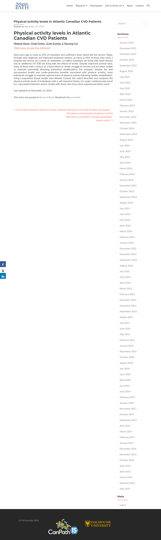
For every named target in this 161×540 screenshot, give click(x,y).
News (130, 5)
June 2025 (125, 82)
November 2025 (128, 54)
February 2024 (127, 174)
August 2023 (126, 202)
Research (80, 5)
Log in (123, 504)
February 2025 (127, 105)
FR (148, 5)
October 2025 (127, 59)
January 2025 (127, 111)
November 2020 (128, 351)
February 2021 (127, 339)
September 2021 (128, 311)
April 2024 (125, 162)
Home (69, 5)
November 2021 (128, 305)
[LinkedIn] (3, 276)
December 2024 (128, 116)
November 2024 (128, 122)
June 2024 (125, 151)
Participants (96, 5)
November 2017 (128, 408)
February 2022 (127, 294)
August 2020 (126, 362)
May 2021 (125, 334)
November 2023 (128, 185)
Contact (140, 5)
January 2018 (127, 402)
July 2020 (125, 368)
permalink (75, 97)
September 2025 (128, 65)
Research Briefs (46, 97)
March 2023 (126, 231)
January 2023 (127, 242)
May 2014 (125, 488)
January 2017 (127, 442)
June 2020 (125, 374)
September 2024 (128, 134)
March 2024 (126, 168)
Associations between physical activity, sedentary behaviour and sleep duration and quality (62, 109)
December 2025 (128, 48)
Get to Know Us (113, 5)
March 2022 (126, 288)
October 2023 (127, 191)
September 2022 (128, 259)
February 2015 (127, 482)
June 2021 (125, 328)
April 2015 (125, 471)
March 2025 (126, 99)
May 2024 (125, 156)
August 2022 (126, 265)
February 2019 (127, 397)
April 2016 (125, 465)
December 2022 (128, 248)
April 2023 (125, 225)
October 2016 (127, 460)
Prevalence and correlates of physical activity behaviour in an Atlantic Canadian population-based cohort (89, 117)
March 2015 (126, 477)
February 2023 (127, 237)
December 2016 (128, 448)
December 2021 (128, 299)
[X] (3, 270)
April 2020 (125, 380)
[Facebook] (3, 264)
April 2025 (125, 94)
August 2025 (126, 71)
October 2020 (127, 357)
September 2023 (128, 196)
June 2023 (125, 214)
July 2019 (125, 385)
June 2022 (125, 277)
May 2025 (125, 88)
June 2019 (125, 391)
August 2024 (126, 139)
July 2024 (125, 145)
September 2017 (128, 420)
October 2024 (127, 128)
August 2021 (126, 317)
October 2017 (127, 414)
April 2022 (125, 282)
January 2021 (127, 345)
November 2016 (128, 454)
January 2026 (127, 42)
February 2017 (127, 437)
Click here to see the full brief (32, 48)
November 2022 (128, 254)
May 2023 (125, 219)
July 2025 (125, 76)
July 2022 (125, 271)
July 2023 (125, 208)
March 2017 (126, 431)
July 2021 (125, 322)
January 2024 (127, 179)
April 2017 (125, 425)
